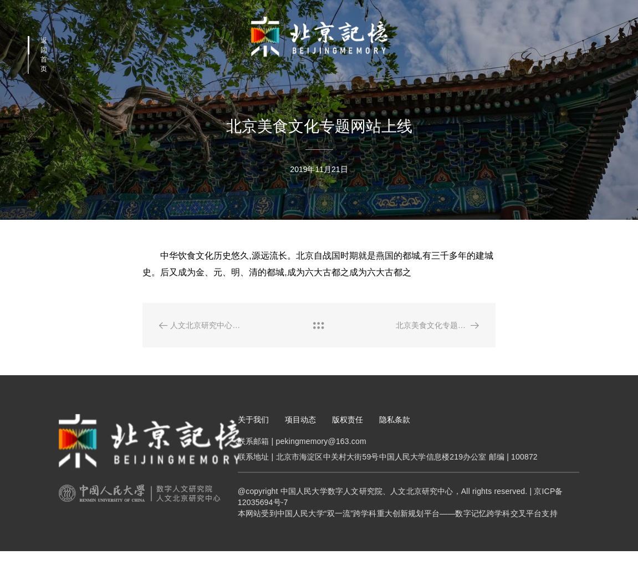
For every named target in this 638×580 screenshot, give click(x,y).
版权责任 (347, 444)
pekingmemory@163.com (321, 465)
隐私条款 (394, 444)
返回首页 (43, 55)
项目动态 (300, 444)
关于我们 (253, 444)
